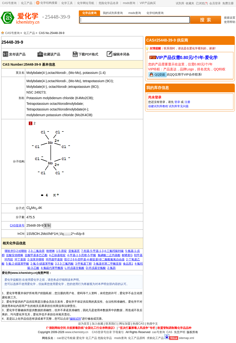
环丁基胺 (20, 259)
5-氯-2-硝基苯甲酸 (17, 263)
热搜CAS (138, 323)
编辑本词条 (121, 54)
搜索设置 (229, 17)
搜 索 (205, 20)
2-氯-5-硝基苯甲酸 (41, 263)
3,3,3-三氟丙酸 (64, 263)
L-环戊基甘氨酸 (74, 268)
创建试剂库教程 (158, 106)
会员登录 (215, 3)
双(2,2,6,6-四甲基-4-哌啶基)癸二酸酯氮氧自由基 (94, 259)
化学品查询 (89, 13)
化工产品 (26, 3)
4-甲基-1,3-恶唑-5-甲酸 (81, 255)
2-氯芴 (111, 268)
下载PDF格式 (88, 54)
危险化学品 (105, 338)
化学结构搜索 (48, 2)
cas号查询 (158, 332)
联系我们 (111, 323)
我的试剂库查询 (113, 13)
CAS (169, 332)
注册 (187, 102)
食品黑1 (128, 263)
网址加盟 (125, 323)
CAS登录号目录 (102, 332)
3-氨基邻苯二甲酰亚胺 (107, 263)
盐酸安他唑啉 (14, 255)
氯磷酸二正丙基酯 (109, 255)
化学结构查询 (155, 13)
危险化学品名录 (108, 3)
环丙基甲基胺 (54, 259)
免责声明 (179, 332)
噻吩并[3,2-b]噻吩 (16, 251)
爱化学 (80, 338)
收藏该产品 (52, 54)
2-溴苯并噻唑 (35, 259)
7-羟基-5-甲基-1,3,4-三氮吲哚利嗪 (102, 251)
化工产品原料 (136, 338)
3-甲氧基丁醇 (83, 263)
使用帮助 (229, 22)
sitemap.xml (186, 338)
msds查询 (129, 3)
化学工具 (67, 3)
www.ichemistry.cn (76, 332)
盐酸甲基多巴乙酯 (36, 255)
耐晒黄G (127, 255)
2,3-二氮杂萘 (36, 251)
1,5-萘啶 (61, 251)
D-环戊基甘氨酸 (96, 268)
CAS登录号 (17, 225)
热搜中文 (152, 323)
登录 (177, 102)
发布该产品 (17, 54)
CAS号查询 (9, 3)
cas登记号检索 (66, 338)
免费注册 (228, 3)
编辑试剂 (75, 318)
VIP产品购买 (148, 3)
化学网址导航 (85, 3)
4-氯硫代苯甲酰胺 (52, 268)
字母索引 (118, 332)
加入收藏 (97, 323)
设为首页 (83, 323)
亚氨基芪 (74, 251)
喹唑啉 (50, 251)
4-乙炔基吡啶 (57, 255)
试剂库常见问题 (179, 106)
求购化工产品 (155, 338)
